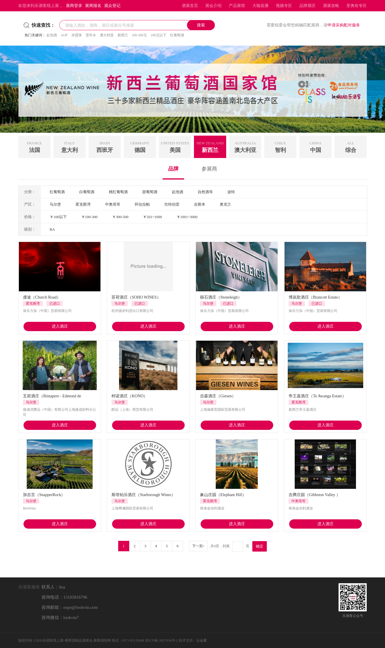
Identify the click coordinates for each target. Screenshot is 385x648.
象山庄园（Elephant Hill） (223, 495)
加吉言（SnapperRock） (44, 495)
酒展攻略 (331, 5)
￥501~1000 (152, 217)
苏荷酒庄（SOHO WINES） (136, 297)
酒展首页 (190, 5)
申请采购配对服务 (344, 25)
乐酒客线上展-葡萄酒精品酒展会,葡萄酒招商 (77, 640)
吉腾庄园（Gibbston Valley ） (314, 495)
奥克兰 (225, 204)
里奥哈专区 (356, 5)
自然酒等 (205, 192)
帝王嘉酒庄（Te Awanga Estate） (317, 396)
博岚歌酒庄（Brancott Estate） (315, 297)
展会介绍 (213, 5)
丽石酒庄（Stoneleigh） (221, 297)
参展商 (209, 169)
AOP (64, 35)
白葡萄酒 (86, 192)
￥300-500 (120, 217)
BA (52, 229)
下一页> (198, 546)
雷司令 (91, 35)
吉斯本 (199, 204)
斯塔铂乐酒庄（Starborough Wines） (143, 495)
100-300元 (139, 35)
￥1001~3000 (187, 217)
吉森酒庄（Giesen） (218, 396)
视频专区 (284, 5)
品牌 (173, 169)
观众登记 (112, 5)
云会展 (201, 640)
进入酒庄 (60, 326)
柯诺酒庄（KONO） (129, 396)
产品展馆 (237, 5)
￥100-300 (89, 217)
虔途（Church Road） (42, 297)
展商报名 (93, 5)
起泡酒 (51, 35)
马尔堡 (55, 204)
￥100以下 (58, 217)
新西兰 (123, 35)
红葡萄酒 (177, 35)
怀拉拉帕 (142, 204)
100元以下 (158, 35)
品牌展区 (307, 5)
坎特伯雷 (171, 204)
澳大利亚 (107, 35)
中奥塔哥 (112, 204)
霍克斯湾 (83, 204)
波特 (231, 192)
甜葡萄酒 (149, 192)
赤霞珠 (76, 35)
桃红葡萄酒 (118, 192)
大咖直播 (260, 5)
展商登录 (74, 5)
